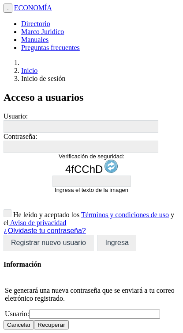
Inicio (29, 70)
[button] (48, 243)
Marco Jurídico (42, 31)
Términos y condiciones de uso (125, 214)
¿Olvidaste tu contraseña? (45, 230)
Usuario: (16, 116)
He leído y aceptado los (45, 214)
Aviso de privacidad (38, 222)
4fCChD (84, 169)
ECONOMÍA (33, 7)
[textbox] (81, 126)
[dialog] (91, 294)
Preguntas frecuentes (50, 47)
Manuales (35, 39)
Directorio (35, 23)
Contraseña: (20, 136)
